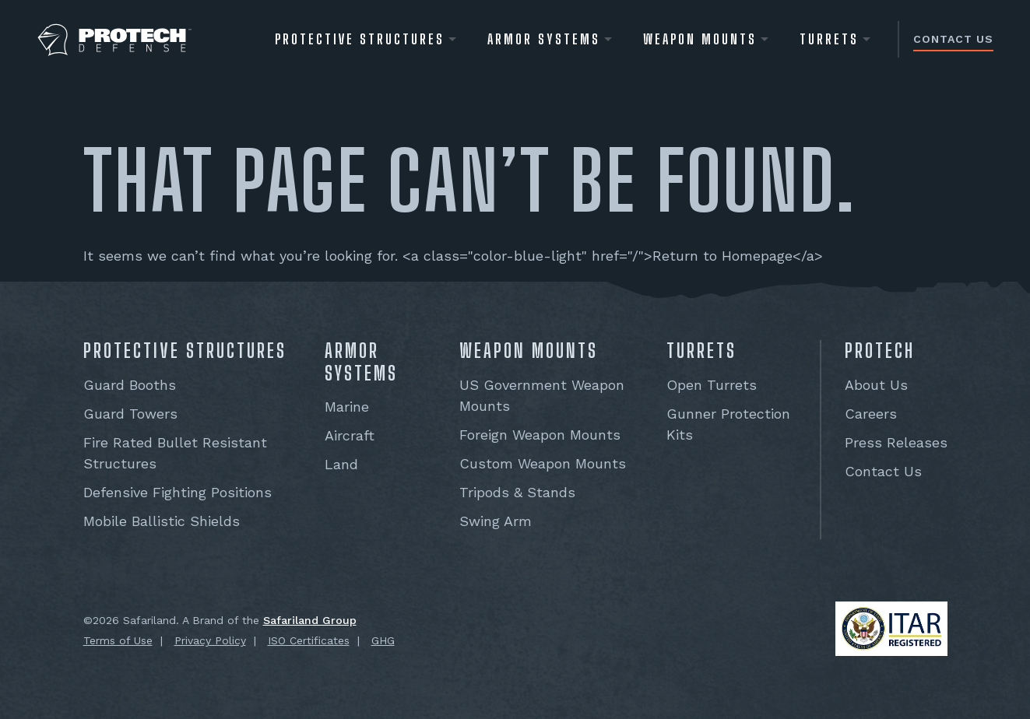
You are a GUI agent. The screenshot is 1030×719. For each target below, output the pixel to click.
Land (341, 464)
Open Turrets (711, 385)
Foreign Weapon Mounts (539, 434)
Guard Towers (130, 413)
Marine (347, 406)
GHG (383, 640)
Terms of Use (118, 640)
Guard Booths (129, 385)
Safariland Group (310, 620)
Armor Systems (543, 38)
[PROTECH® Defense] (114, 40)
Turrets (829, 38)
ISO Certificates (309, 640)
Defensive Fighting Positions (177, 492)
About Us (876, 385)
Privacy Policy (210, 640)
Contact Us (953, 39)
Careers (871, 413)
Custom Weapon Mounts (542, 463)
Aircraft (349, 435)
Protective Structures (360, 38)
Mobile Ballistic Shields (161, 521)
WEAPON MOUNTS (700, 38)
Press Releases (896, 442)
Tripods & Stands (517, 492)
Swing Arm (495, 521)
